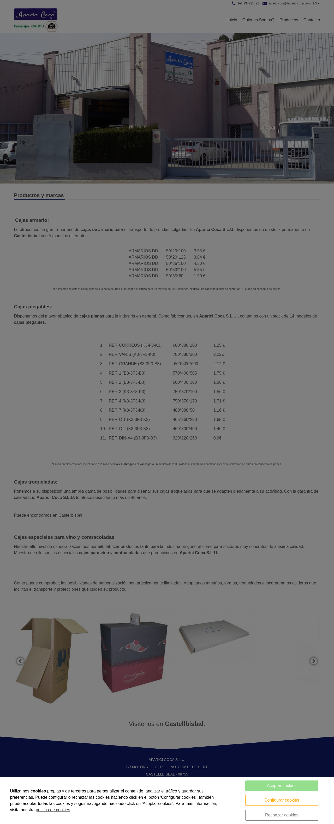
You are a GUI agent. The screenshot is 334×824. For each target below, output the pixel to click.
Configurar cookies (281, 800)
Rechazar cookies (281, 815)
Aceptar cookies (282, 785)
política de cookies (53, 810)
